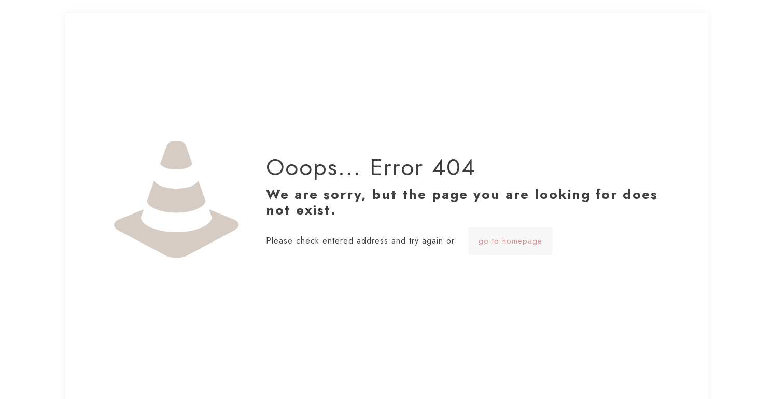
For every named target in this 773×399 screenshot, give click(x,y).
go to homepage (510, 241)
